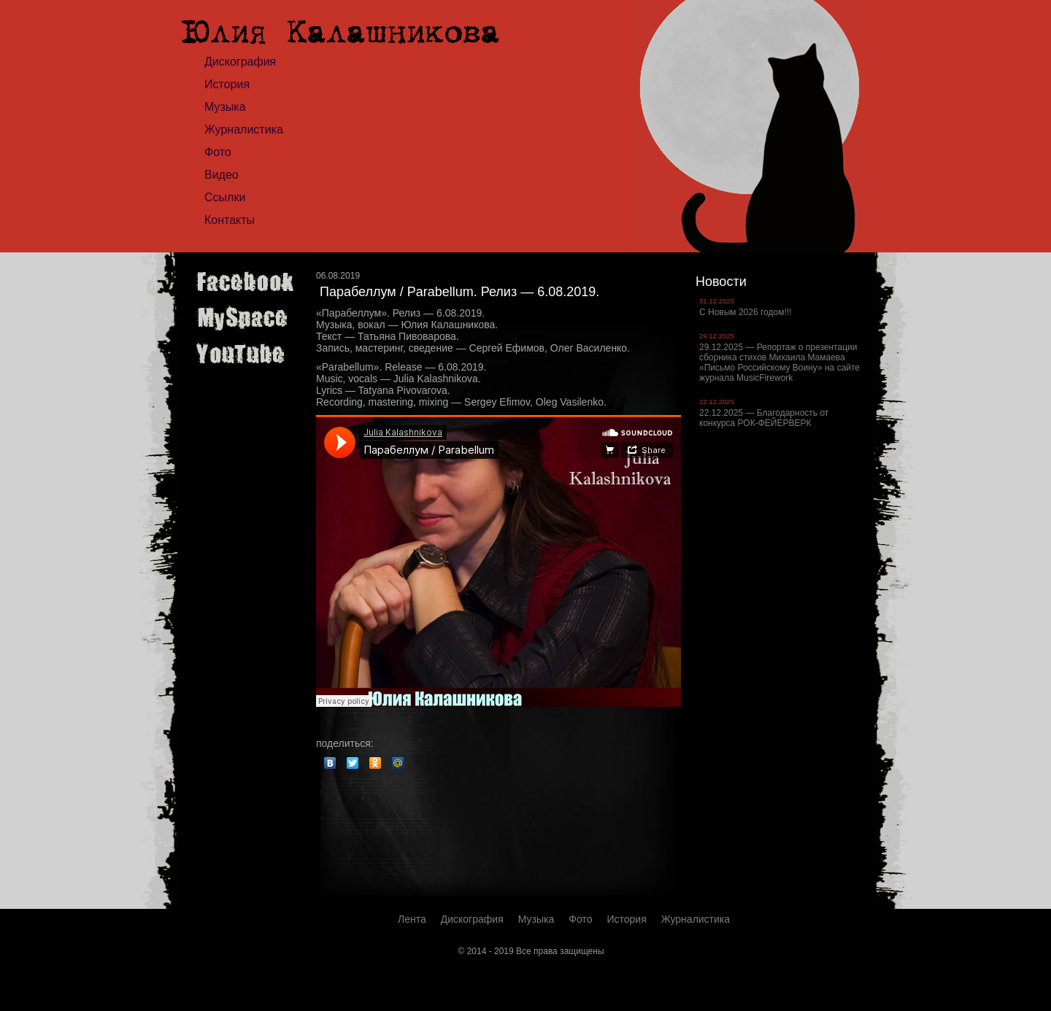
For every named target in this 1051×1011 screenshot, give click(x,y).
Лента (412, 919)
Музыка (225, 107)
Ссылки (224, 197)
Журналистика (243, 129)
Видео (221, 174)
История (227, 84)
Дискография (240, 61)
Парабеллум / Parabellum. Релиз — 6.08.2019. (459, 291)
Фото (217, 152)
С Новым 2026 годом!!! (745, 312)
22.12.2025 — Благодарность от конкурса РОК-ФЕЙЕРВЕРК (763, 418)
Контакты (229, 220)
